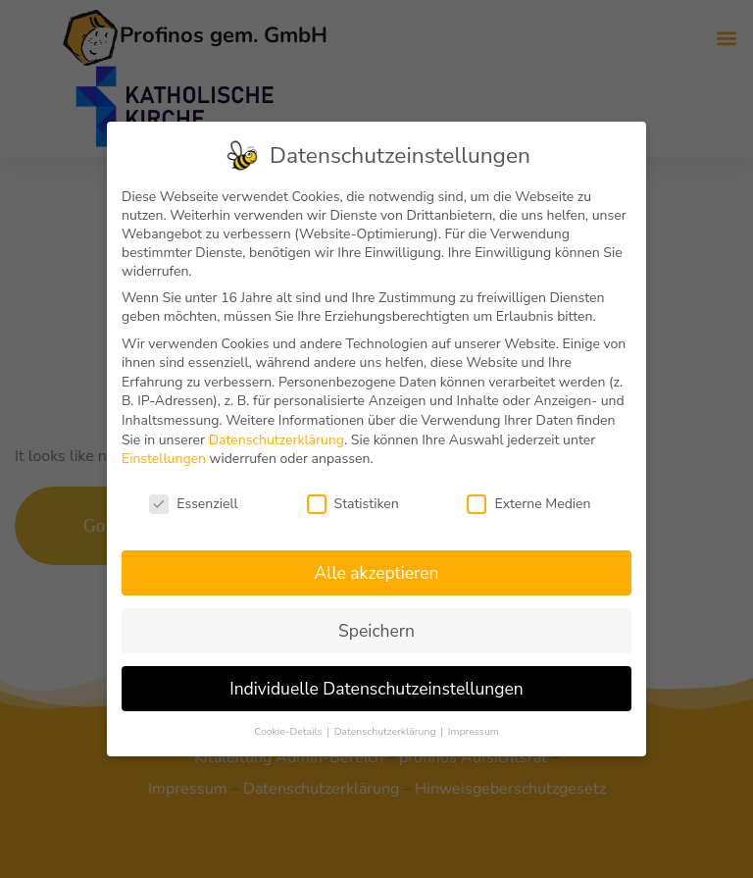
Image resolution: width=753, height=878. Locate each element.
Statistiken (353, 503)
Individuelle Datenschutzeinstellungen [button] (376, 688)
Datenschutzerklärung (276, 440)
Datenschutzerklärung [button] (386, 731)
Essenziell (193, 503)
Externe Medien (528, 503)
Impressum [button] (473, 731)
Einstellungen (164, 458)
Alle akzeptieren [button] (376, 573)
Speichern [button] (376, 631)
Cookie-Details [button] (289, 731)
